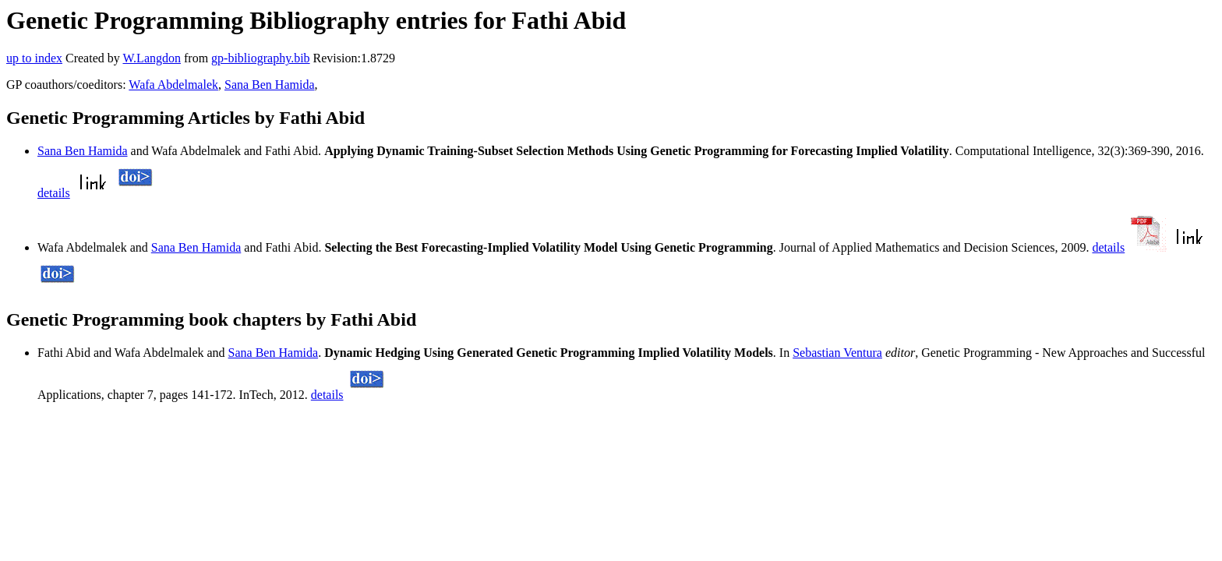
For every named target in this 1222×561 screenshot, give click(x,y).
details (53, 192)
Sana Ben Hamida (269, 84)
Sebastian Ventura (837, 352)
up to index (34, 58)
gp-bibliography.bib (260, 58)
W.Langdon (151, 58)
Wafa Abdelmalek (173, 84)
